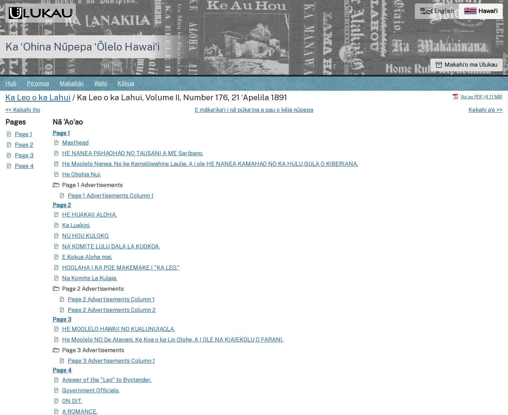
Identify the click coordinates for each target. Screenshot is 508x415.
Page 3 (24, 155)
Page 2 (24, 145)
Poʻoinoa (38, 83)
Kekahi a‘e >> (485, 110)
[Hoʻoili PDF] (477, 96)
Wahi (100, 83)
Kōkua (125, 83)
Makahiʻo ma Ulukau (466, 64)
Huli (10, 83)
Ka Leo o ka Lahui (38, 97)
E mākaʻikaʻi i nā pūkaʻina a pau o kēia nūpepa (254, 110)
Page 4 (24, 166)
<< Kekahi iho (22, 110)
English (437, 11)
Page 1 (23, 134)
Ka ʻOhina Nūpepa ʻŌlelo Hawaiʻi (82, 46)
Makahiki (72, 83)
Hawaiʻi (483, 13)
